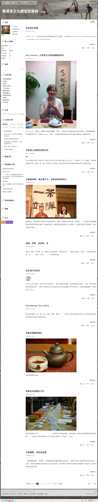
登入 (82, 500)
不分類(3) (5, 102)
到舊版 (43, 12)
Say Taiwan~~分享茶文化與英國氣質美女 (45, 55)
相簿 (19, 3)
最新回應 (12, 124)
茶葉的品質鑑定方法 (35, 391)
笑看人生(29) (6, 171)
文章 (7, 3)
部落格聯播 (9, 222)
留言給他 (15, 34)
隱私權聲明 (40, 494)
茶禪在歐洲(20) (7, 79)
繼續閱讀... (93, 44)
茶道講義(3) (6, 93)
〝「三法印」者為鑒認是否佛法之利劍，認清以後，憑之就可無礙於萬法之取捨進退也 (13, 176)
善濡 (2, 35)
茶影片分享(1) (7, 86)
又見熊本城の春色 (8, 189)
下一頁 (54, 483)
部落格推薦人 (10, 200)
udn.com (94, 494)
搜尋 (22, 68)
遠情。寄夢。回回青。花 (37, 243)
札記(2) (5, 83)
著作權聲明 (33, 494)
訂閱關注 (15, 31)
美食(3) (5, 97)
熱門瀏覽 (5, 127)
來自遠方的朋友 (33, 271)
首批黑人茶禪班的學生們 (37, 150)
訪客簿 (31, 3)
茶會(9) (5, 81)
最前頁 (29, 483)
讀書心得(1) (6, 100)
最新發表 (5, 124)
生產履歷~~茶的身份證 (36, 452)
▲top (95, 491)
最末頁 (60, 483)
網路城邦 (90, 500)
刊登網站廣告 (5, 494)
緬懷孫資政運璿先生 (8, 169)
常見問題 (19, 494)
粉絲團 (6, 500)
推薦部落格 (15, 29)
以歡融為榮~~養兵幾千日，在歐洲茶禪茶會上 (46, 179)
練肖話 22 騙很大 (7, 191)
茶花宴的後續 (32, 28)
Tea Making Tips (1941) (37, 306)
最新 (93, 22)
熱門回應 (12, 127)
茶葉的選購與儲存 (34, 333)
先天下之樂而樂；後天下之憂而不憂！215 (13, 185)
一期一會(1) (6, 88)
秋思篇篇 (5, 181)
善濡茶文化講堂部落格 (20, 11)
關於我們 (13, 494)
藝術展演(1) (6, 90)
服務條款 (25, 494)
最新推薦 (20, 124)
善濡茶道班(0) (7, 95)
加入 (86, 500)
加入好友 (15, 26)
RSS (3, 222)
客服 (46, 494)
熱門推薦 (20, 127)
